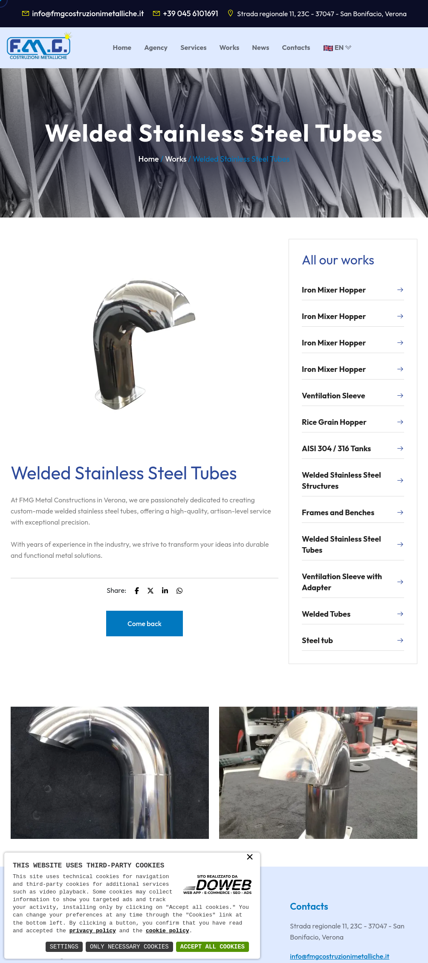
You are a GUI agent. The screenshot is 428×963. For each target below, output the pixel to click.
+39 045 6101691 (190, 13)
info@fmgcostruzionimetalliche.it (88, 13)
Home (149, 159)
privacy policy (92, 931)
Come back (144, 623)
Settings (64, 947)
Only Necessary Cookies (129, 947)
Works (175, 159)
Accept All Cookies (212, 947)
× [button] (250, 858)
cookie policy (167, 931)
